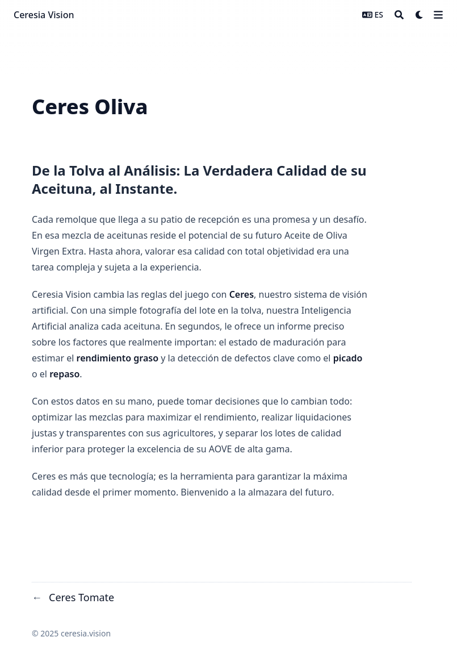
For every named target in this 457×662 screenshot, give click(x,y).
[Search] (399, 14)
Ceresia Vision (44, 15)
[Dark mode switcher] (419, 14)
